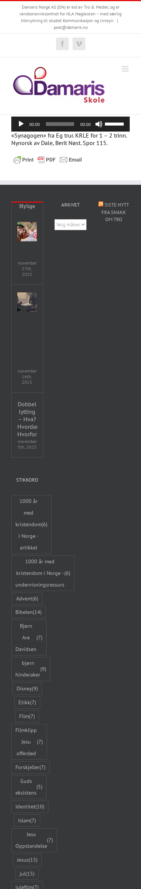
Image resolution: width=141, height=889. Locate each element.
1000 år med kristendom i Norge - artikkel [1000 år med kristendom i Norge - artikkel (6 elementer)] (31, 524)
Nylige (27, 206)
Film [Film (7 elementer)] (27, 716)
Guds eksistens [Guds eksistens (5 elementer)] (28, 786)
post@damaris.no (71, 27)
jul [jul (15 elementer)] (27, 874)
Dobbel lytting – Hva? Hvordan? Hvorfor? (27, 419)
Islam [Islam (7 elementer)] (27, 820)
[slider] (60, 124)
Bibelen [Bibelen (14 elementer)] (28, 612)
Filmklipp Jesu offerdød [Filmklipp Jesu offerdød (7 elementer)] (29, 741)
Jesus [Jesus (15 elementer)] (27, 860)
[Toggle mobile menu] (126, 69)
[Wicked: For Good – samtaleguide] (27, 231)
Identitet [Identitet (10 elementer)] (29, 807)
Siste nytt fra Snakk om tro (115, 212)
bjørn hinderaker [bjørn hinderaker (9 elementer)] (30, 668)
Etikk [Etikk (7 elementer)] (27, 702)
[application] (70, 124)
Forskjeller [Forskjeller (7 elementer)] (30, 767)
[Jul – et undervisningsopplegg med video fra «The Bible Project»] (27, 302)
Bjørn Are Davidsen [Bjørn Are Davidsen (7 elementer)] (28, 637)
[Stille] (99, 124)
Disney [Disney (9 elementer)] (27, 688)
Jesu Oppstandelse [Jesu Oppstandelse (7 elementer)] (34, 840)
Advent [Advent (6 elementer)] (27, 599)
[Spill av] (21, 124)
